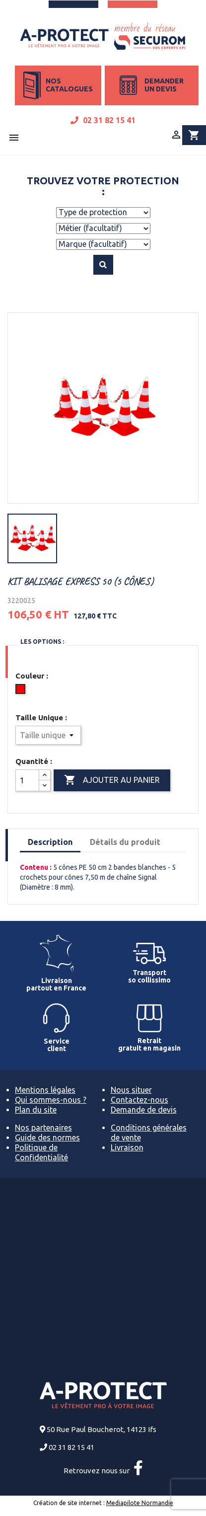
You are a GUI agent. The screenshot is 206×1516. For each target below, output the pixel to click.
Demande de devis (144, 1109)
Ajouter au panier (112, 780)
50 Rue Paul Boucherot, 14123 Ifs (101, 1429)
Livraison (127, 1147)
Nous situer (131, 1089)
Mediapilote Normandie (139, 1503)
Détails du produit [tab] (125, 841)
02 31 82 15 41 (103, 120)
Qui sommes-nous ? (50, 1099)
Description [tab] (50, 841)
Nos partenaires (43, 1127)
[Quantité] (27, 780)
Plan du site (36, 1109)
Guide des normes (47, 1137)
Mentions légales (45, 1089)
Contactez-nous (139, 1099)
